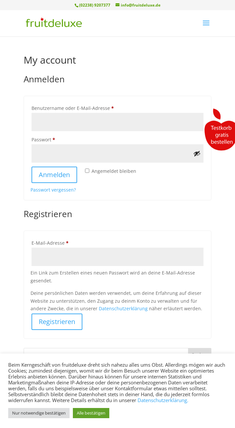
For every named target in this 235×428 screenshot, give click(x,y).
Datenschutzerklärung (123, 308)
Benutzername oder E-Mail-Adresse (86, 107)
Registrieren (57, 321)
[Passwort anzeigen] (197, 153)
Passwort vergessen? (53, 190)
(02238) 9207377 (94, 5)
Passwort (56, 139)
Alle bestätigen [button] (91, 413)
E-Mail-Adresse (63, 242)
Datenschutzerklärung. (163, 400)
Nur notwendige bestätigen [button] (39, 413)
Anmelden (54, 174)
